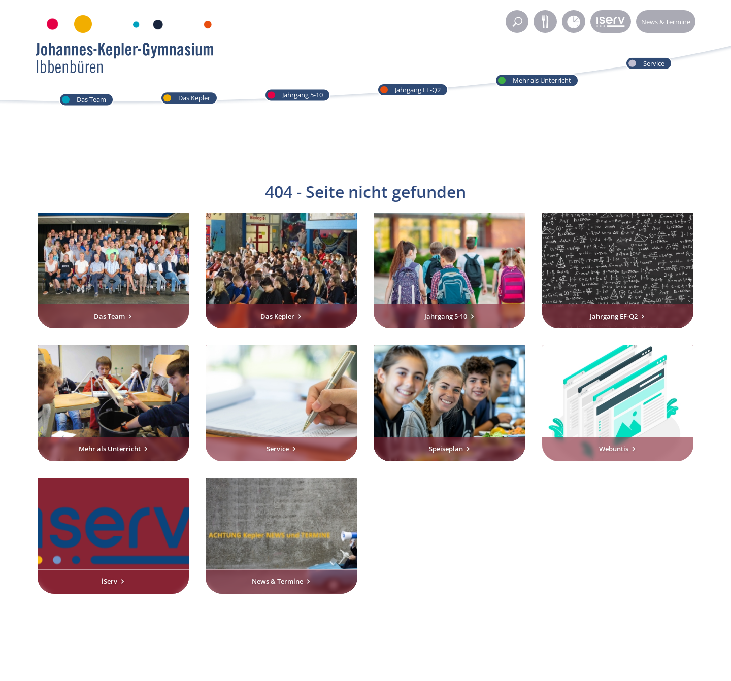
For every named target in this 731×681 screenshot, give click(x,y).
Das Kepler (194, 98)
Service (653, 62)
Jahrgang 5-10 (302, 94)
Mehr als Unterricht (542, 80)
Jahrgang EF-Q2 (418, 89)
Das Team (91, 99)
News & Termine (665, 21)
